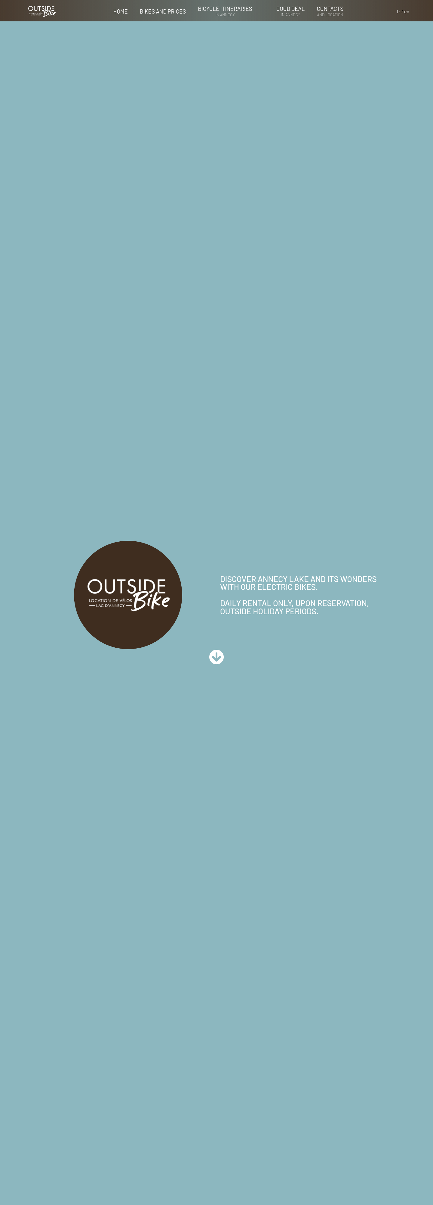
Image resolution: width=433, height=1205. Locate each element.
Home (120, 11)
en (406, 11)
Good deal (290, 11)
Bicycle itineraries (225, 11)
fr (399, 11)
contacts (330, 11)
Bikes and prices (163, 11)
